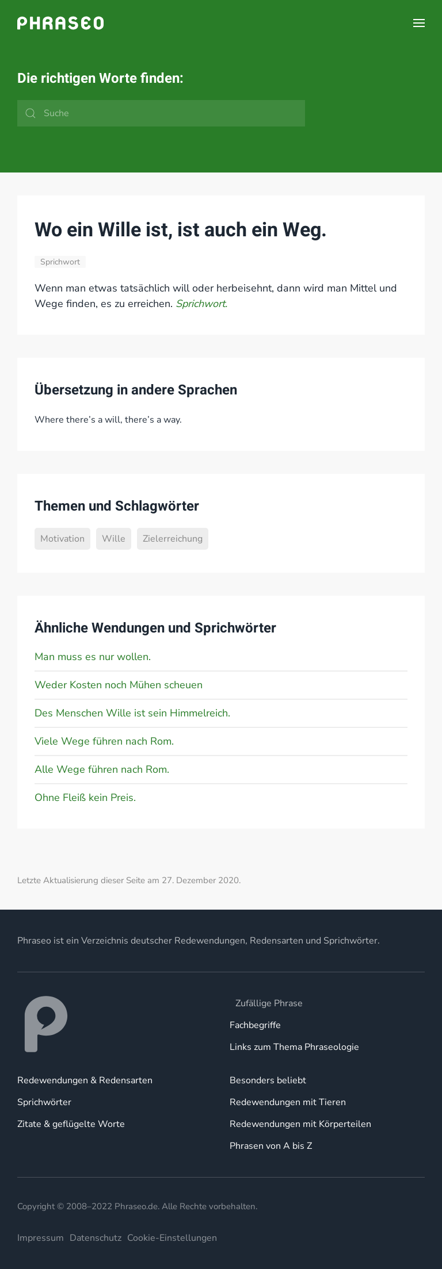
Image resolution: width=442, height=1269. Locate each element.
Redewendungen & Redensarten (85, 1080)
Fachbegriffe (255, 1025)
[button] (419, 23)
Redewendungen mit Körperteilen (300, 1124)
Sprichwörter (44, 1102)
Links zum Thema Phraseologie (294, 1047)
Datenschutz (95, 1238)
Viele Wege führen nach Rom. (104, 741)
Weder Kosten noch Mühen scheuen (119, 685)
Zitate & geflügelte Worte (71, 1124)
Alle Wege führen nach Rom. (102, 769)
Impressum (40, 1238)
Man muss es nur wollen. (93, 657)
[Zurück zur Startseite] (60, 23)
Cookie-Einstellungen (172, 1238)
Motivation (62, 538)
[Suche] (161, 113)
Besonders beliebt (268, 1080)
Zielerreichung (173, 538)
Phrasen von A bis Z (271, 1146)
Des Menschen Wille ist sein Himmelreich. (132, 713)
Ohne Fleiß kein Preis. (85, 797)
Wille (113, 538)
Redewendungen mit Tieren (288, 1102)
